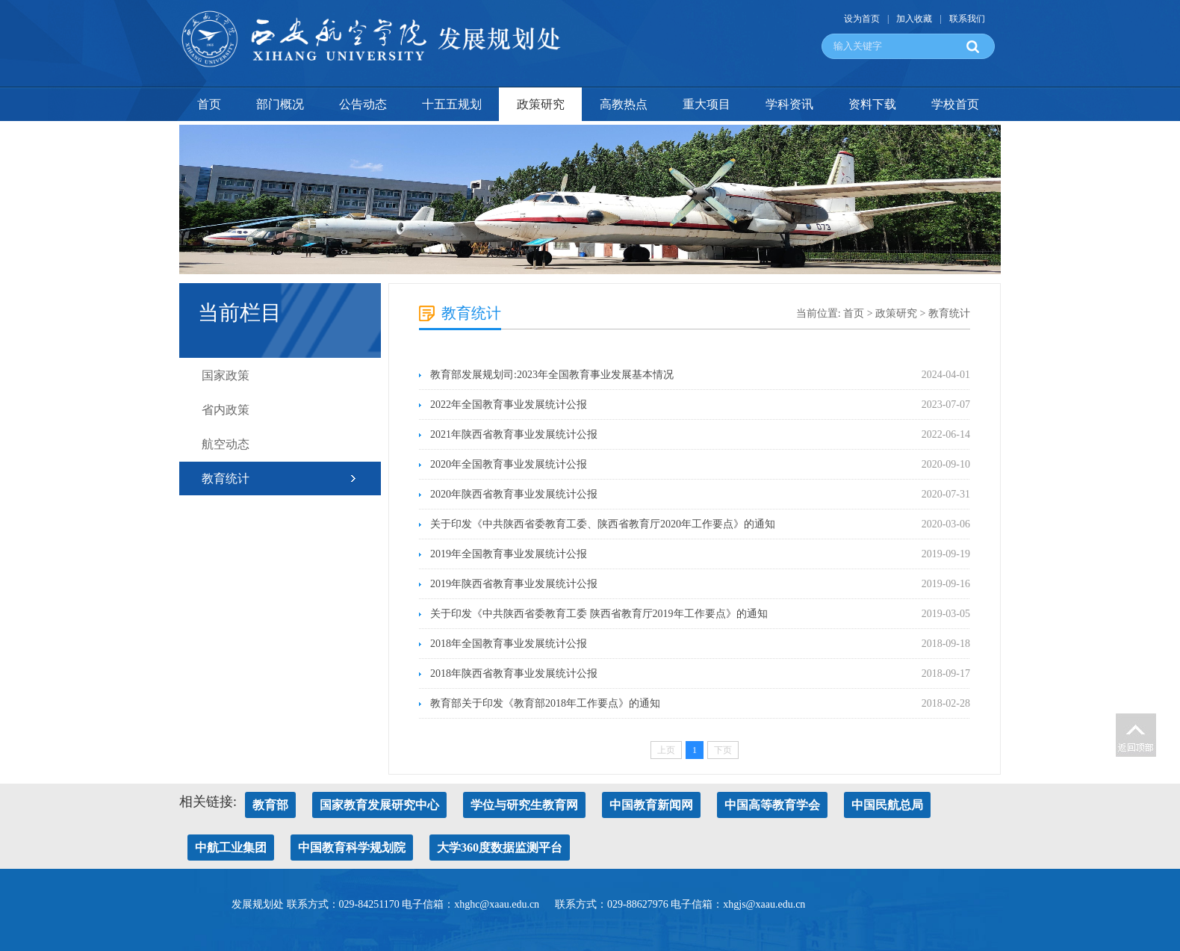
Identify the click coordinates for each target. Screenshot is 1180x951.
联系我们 (967, 18)
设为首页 (862, 18)
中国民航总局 (887, 805)
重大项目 (706, 104)
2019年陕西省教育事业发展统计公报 (513, 583)
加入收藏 (914, 18)
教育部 (270, 805)
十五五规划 (452, 104)
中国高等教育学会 (772, 805)
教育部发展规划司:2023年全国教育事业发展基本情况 (552, 374)
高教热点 (624, 104)
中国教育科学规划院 (352, 847)
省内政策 (225, 409)
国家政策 (225, 375)
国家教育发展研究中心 (379, 805)
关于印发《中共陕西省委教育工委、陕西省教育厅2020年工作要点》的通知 (602, 524)
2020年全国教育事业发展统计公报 (508, 464)
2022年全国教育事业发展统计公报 (508, 404)
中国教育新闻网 (651, 805)
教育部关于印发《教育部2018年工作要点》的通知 (545, 703)
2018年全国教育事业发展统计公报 (508, 643)
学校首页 (955, 104)
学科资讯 (789, 104)
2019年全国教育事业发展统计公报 (508, 554)
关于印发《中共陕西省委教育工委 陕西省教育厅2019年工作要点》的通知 (599, 613)
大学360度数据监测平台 (499, 847)
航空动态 (225, 444)
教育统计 (225, 478)
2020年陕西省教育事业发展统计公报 (513, 494)
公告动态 (363, 104)
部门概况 (280, 104)
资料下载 (872, 104)
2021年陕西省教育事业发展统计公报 (513, 434)
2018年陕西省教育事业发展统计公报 (513, 673)
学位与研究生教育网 (524, 805)
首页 (209, 104)
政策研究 (541, 104)
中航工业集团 (231, 847)
